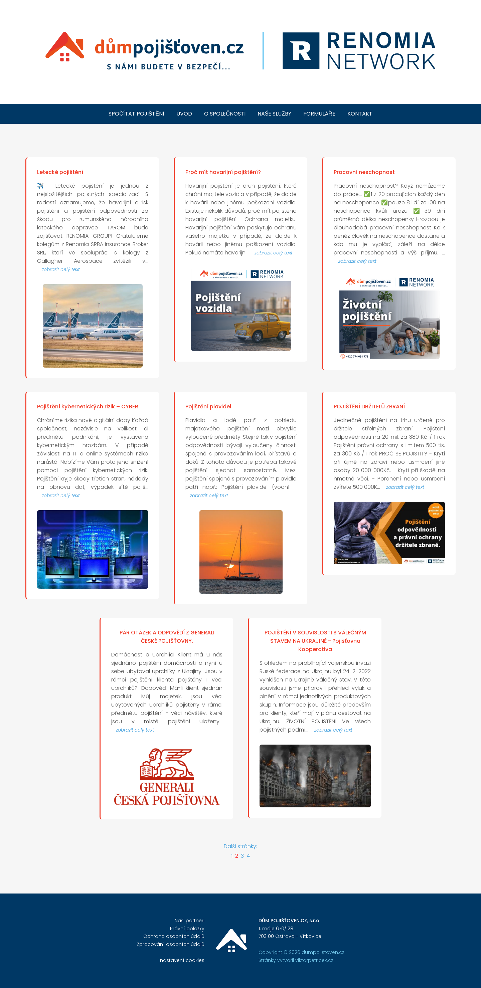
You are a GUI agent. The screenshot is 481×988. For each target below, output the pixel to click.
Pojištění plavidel (208, 406)
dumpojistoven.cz (323, 952)
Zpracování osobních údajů (170, 944)
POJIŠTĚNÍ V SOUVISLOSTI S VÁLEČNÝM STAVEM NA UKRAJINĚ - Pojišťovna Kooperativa (315, 641)
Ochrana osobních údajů (173, 936)
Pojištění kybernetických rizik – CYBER (87, 406)
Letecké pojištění (60, 172)
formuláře (319, 114)
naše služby (274, 114)
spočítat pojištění (136, 114)
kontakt (359, 114)
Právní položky (187, 928)
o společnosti (225, 114)
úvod (184, 114)
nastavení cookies (182, 960)
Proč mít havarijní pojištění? (223, 172)
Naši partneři (189, 920)
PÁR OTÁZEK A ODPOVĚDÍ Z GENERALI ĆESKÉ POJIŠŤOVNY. (167, 637)
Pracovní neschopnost (364, 172)
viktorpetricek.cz (314, 960)
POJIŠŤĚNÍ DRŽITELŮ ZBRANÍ (369, 406)
